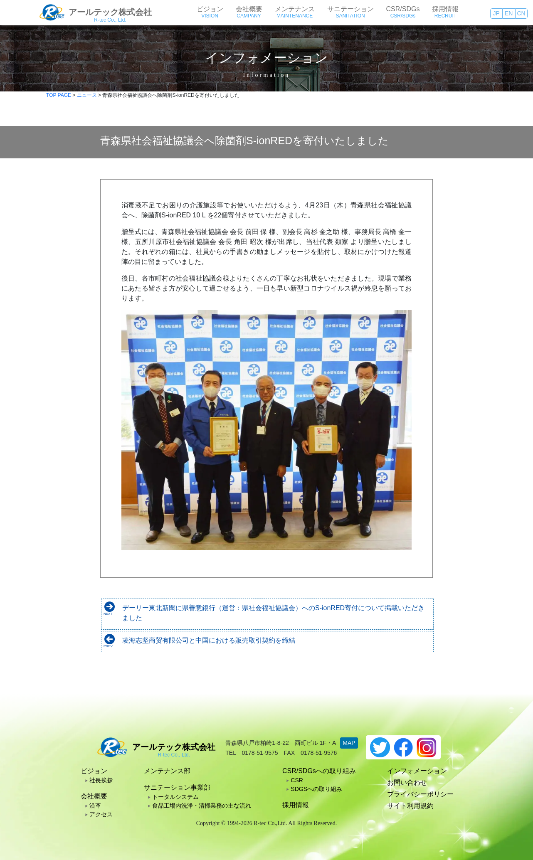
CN (521, 13)
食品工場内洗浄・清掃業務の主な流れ (201, 805)
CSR (297, 780)
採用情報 (445, 8)
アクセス (101, 814)
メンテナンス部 (167, 770)
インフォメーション (417, 770)
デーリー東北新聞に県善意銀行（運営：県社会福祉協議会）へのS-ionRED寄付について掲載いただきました (273, 612)
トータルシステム (175, 796)
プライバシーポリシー (420, 794)
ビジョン (210, 8)
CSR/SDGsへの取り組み (319, 770)
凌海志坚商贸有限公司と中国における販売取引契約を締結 (208, 640)
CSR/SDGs (403, 8)
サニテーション (350, 8)
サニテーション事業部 (177, 787)
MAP (349, 742)
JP (496, 13)
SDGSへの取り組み (316, 789)
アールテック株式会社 (110, 12)
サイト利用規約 (410, 805)
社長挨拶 (101, 780)
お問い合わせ (407, 782)
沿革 (95, 805)
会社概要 (249, 8)
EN (509, 13)
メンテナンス (295, 8)
